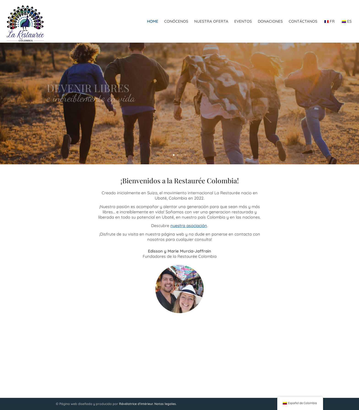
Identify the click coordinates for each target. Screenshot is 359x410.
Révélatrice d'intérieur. (136, 404)
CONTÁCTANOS (303, 22)
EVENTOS (243, 22)
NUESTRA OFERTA (211, 22)
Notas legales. (165, 404)
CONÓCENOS (176, 22)
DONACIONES (270, 22)
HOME (152, 22)
